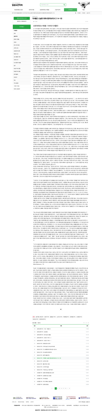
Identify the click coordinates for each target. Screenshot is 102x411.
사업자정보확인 (69, 405)
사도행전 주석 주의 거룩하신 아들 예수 (44, 381)
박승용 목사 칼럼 (17, 71)
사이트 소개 (14, 401)
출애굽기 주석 (53, 316)
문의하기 (32, 401)
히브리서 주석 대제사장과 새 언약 (43, 343)
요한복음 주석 (72, 316)
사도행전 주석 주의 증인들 (42, 378)
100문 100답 (16, 86)
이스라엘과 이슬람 (17, 62)
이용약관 (27, 401)
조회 (87, 325)
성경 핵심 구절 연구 (39, 316)
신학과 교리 (16, 48)
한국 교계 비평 (16, 45)
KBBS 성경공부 (17, 89)
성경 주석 (88, 13)
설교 (14, 65)
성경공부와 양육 (17, 51)
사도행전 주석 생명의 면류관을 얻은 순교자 (45, 372)
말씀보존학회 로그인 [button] (22, 18)
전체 (33, 316)
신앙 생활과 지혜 (17, 56)
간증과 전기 (16, 59)
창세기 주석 (46, 316)
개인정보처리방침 (21, 401)
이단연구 (15, 77)
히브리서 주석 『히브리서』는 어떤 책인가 (45, 369)
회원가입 (18, 21)
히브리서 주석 (35, 319)
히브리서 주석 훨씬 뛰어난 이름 (43, 364)
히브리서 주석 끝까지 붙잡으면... (43, 355)
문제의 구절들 (16, 39)
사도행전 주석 (79, 316)
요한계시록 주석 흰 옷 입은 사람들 (44, 334)
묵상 (14, 80)
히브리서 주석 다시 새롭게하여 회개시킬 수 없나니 (47, 349)
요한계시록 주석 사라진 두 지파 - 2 (44, 337)
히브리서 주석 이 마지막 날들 (43, 366)
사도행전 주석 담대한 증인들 (42, 384)
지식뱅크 (79, 13)
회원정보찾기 (23, 21)
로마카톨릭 (16, 74)
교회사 (15, 42)
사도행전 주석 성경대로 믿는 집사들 (44, 375)
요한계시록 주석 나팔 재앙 (42, 331)
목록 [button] (86, 21)
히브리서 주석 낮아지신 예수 (42, 361)
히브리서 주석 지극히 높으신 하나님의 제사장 (46, 346)
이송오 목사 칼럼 (17, 68)
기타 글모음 (16, 83)
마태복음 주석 (66, 316)
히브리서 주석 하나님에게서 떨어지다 (44, 352)
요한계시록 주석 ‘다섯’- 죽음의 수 (44, 329)
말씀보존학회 (17, 5)
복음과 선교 (16, 53)
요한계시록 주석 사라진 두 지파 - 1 (44, 340)
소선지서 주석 (59, 316)
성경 (14, 33)
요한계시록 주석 (42, 319)
